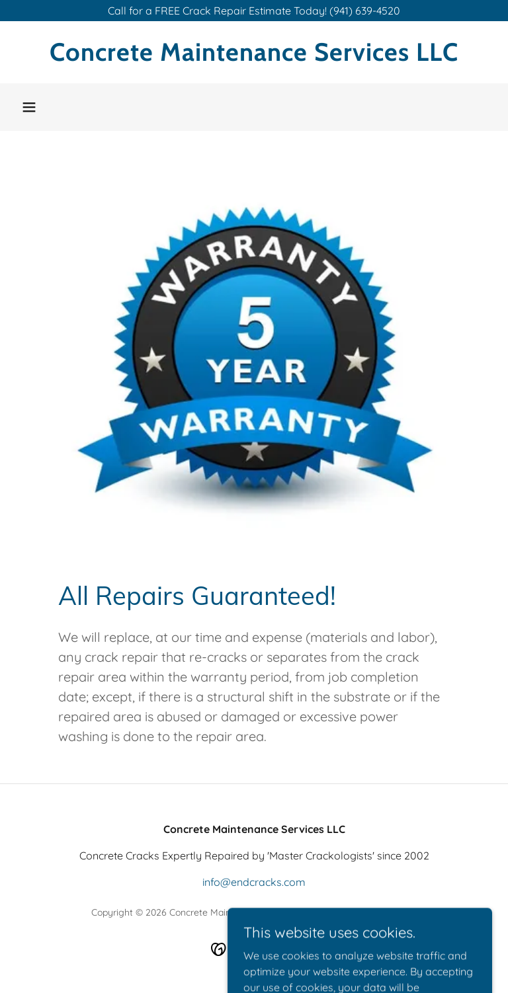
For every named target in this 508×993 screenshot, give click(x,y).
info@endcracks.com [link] (254, 882)
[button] (29, 107)
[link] (254, 56)
